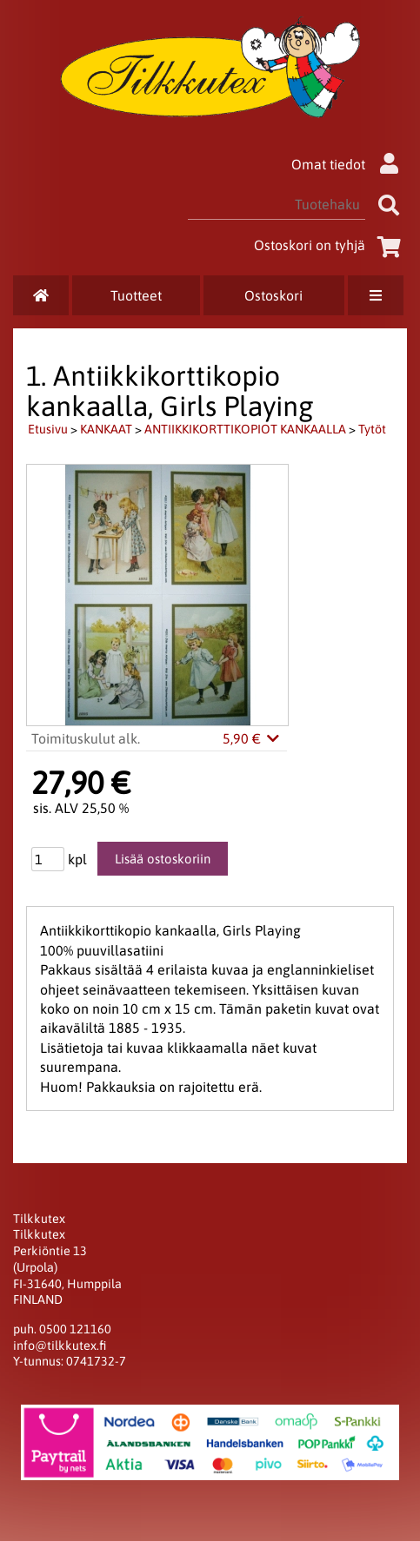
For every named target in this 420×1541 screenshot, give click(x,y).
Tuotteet (136, 295)
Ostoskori (273, 295)
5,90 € (252, 738)
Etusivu (48, 429)
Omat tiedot (349, 164)
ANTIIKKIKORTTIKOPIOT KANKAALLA (245, 429)
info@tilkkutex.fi (59, 1346)
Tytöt (372, 429)
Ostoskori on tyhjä (330, 245)
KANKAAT (106, 429)
